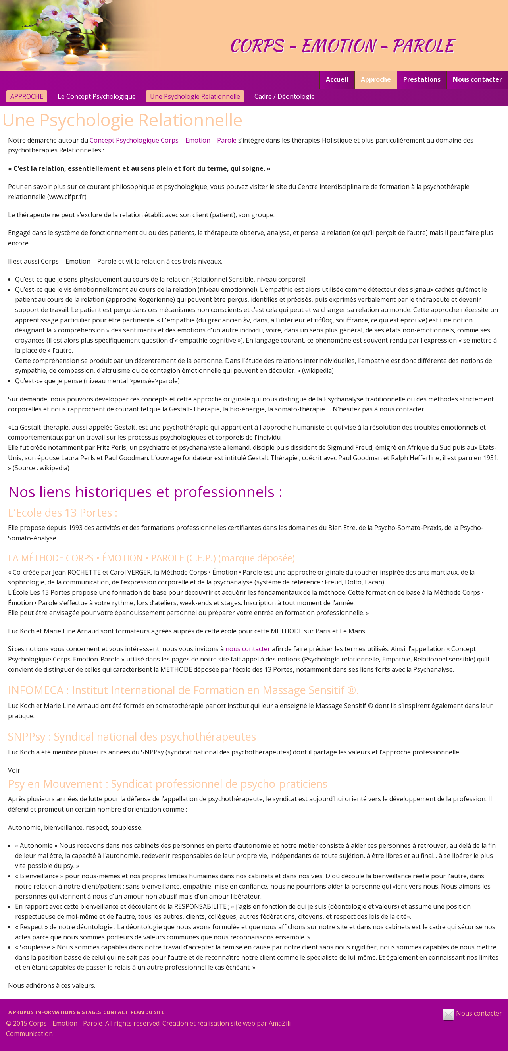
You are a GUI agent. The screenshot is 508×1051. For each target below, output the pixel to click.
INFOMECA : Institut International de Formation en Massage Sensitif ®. (183, 690)
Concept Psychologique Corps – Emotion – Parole (163, 140)
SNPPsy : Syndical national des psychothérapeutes (132, 736)
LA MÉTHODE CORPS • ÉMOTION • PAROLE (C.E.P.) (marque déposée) (151, 558)
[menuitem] (337, 80)
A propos (20, 1012)
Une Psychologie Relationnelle (195, 96)
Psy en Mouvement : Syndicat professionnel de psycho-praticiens (167, 783)
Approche (376, 79)
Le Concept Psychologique (97, 96)
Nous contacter (477, 79)
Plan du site (147, 1012)
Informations (68, 1012)
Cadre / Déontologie (284, 96)
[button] (448, 1014)
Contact (115, 1012)
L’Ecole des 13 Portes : (62, 512)
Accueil (337, 79)
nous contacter (247, 648)
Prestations (422, 79)
